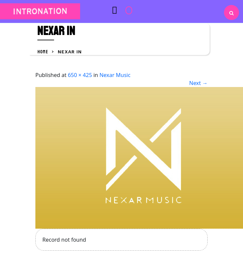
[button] (101, 10)
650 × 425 (80, 75)
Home (43, 52)
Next (198, 83)
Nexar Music (115, 75)
